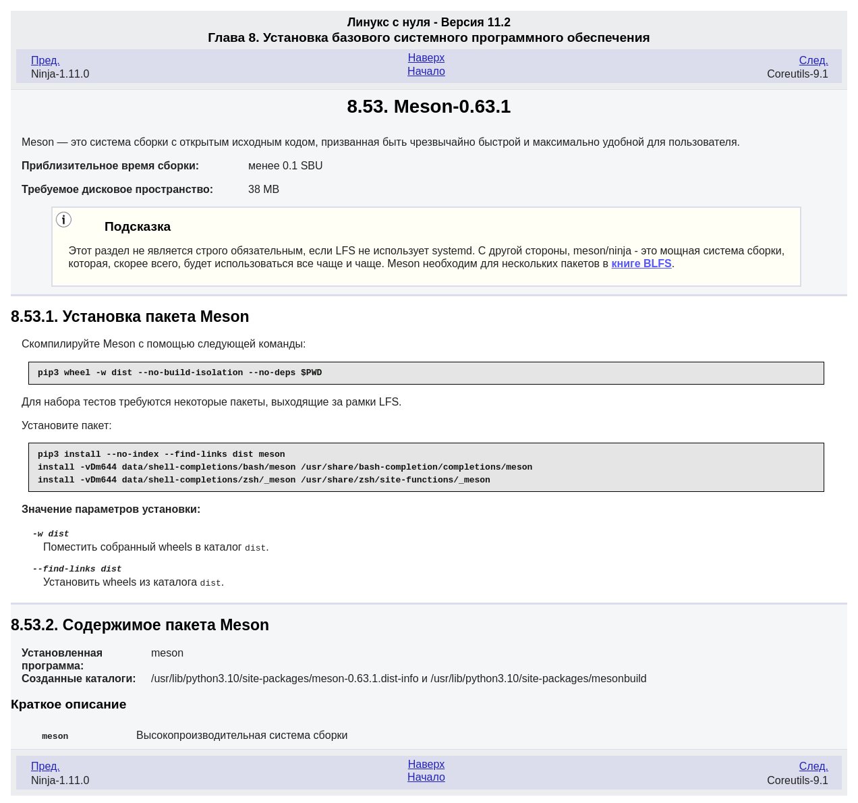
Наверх (426, 57)
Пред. (45, 60)
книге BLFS (641, 263)
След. (813, 60)
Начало (426, 71)
